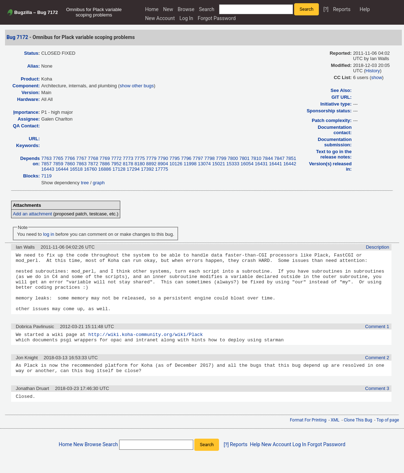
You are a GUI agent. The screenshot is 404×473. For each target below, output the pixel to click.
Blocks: (31, 176)
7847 (279, 158)
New (168, 9)
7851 (291, 158)
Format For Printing (308, 437)
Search (206, 9)
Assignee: (29, 119)
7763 (46, 158)
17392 (147, 169)
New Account (160, 18)
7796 (186, 158)
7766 (69, 158)
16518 (76, 169)
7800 (233, 158)
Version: (30, 92)
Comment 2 (377, 371)
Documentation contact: (335, 130)
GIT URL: (341, 97)
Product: (30, 79)
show (376, 77)
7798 (209, 158)
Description (377, 247)
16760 (90, 169)
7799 (221, 158)
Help (365, 9)
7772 (116, 158)
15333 (233, 163)
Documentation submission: (335, 142)
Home (152, 9)
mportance (25, 112)
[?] (325, 9)
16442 (289, 163)
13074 (204, 163)
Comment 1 (377, 338)
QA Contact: (26, 125)
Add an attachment (32, 213)
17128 (118, 169)
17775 (161, 169)
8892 (151, 163)
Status (31, 53)
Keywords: (28, 145)
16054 (246, 163)
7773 (128, 158)
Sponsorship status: (329, 110)
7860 (69, 163)
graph (98, 182)
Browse (186, 9)
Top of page (387, 437)
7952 (116, 163)
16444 (61, 169)
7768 (93, 158)
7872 (93, 163)
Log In (186, 18)
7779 (151, 158)
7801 (244, 158)
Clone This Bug (358, 437)
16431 (261, 163)
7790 (163, 158)
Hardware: (28, 99)
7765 (58, 158)
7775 (140, 158)
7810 (256, 158)
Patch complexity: (331, 120)
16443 (47, 169)
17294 (133, 169)
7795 (174, 158)
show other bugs (137, 85)
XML (335, 437)
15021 (218, 163)
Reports (342, 9)
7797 (198, 158)
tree (85, 182)
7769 (104, 158)
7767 (81, 158)
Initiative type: (335, 104)
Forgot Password (217, 18)
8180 (140, 163)
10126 (175, 163)
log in (48, 234)
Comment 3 (377, 404)
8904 (163, 163)
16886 (104, 169)
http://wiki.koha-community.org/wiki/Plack (145, 347)
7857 (46, 163)
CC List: (343, 77)
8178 (128, 163)
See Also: (341, 90)
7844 (268, 158)
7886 (104, 163)
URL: (34, 138)
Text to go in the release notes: (333, 154)
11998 (190, 163)
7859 (58, 163)
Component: (26, 85)
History (372, 70)
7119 (46, 176)
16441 (275, 163)
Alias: (33, 66)
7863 (81, 163)
